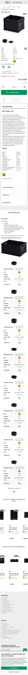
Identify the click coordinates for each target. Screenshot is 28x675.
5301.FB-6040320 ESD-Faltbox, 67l (19, 410)
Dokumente (6, 203)
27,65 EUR (19, 339)
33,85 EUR (19, 394)
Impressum (5, 636)
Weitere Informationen (14, 672)
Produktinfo (7, 107)
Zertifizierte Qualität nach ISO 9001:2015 (12, 631)
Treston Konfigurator (7, 607)
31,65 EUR (19, 366)
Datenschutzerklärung (9, 665)
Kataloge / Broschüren (8, 604)
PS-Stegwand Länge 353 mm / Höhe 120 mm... (14, 574)
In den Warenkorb (12, 92)
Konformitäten (6, 602)
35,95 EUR (19, 422)
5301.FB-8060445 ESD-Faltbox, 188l (19, 467)
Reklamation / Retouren (8, 627)
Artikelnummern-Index (8, 611)
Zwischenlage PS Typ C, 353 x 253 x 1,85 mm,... (13, 528)
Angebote (5, 599)
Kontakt (4, 623)
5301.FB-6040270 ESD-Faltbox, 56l (19, 382)
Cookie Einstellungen (7, 638)
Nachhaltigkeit (6, 624)
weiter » (14, 7)
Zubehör (5, 195)
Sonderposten (6, 600)
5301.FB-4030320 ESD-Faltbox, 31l (19, 327)
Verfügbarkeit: (4, 76)
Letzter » (19, 7)
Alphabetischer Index (7, 610)
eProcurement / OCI (7, 609)
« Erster (3, 7)
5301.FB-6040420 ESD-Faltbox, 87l (19, 439)
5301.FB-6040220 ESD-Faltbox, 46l (19, 354)
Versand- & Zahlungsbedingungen (10, 632)
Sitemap (4, 613)
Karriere (4, 628)
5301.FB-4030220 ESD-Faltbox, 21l (19, 269)
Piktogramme (7, 187)
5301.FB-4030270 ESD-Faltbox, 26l (19, 297)
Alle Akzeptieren (14, 668)
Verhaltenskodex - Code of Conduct (11, 629)
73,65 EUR (19, 480)
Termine (4, 625)
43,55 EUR (19, 451)
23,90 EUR (19, 281)
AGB (4, 635)
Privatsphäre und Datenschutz (10, 634)
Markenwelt (5, 597)
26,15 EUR (19, 310)
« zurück (9, 7)
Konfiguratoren (6, 606)
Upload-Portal (6, 603)
